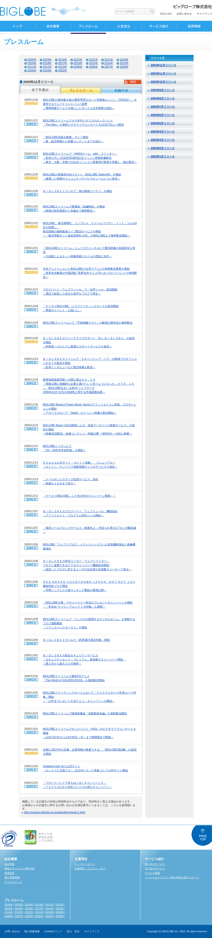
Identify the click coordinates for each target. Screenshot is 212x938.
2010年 (62, 66)
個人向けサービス (155, 864)
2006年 (124, 66)
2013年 (124, 63)
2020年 (124, 59)
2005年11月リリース (163, 73)
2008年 (93, 66)
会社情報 (9, 864)
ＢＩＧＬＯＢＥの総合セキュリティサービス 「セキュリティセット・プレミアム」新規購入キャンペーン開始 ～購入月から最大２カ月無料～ (84, 659)
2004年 (47, 70)
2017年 (62, 63)
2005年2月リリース (162, 148)
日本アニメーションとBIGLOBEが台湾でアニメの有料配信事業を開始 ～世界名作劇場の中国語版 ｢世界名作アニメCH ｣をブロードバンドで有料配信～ (90, 273)
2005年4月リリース (162, 131)
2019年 (31, 63)
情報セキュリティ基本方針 (19, 868)
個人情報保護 (12, 877)
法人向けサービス (155, 868)
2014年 (108, 63)
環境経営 (9, 873)
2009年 (78, 66)
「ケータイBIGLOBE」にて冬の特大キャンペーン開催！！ (79, 495)
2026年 (31, 59)
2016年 (78, 63)
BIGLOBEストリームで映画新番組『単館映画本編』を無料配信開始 (85, 713)
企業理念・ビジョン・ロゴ (90, 868)
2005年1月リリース (162, 156)
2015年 (93, 63)
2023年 (78, 59)
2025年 (47, 59)
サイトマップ (91, 931)
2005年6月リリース (162, 115)
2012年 (31, 66)
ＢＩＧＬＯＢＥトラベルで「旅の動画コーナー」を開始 (77, 191)
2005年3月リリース (162, 140)
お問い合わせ (12, 931)
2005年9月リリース (162, 90)
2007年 (108, 66)
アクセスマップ (13, 882)
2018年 (47, 63)
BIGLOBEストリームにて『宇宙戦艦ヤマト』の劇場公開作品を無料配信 (87, 322)
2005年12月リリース (163, 65)
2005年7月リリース (162, 106)
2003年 (62, 70)
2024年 (62, 59)
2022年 (93, 59)
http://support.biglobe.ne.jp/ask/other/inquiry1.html (54, 812)
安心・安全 (73, 931)
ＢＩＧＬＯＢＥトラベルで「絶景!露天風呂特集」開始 (76, 640)
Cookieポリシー (53, 931)
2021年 (108, 59)
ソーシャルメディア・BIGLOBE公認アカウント (172, 877)
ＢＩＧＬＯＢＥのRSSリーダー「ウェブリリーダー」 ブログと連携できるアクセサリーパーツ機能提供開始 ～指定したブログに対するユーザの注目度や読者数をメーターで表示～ (87, 565)
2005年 (31, 70)
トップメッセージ (85, 864)
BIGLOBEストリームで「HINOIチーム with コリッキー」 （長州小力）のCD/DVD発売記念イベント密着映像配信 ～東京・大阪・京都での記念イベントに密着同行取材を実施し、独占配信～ (90, 158)
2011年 (47, 66)
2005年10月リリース (163, 81)
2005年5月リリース (162, 123)
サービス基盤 (152, 873)
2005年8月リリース (162, 98)
